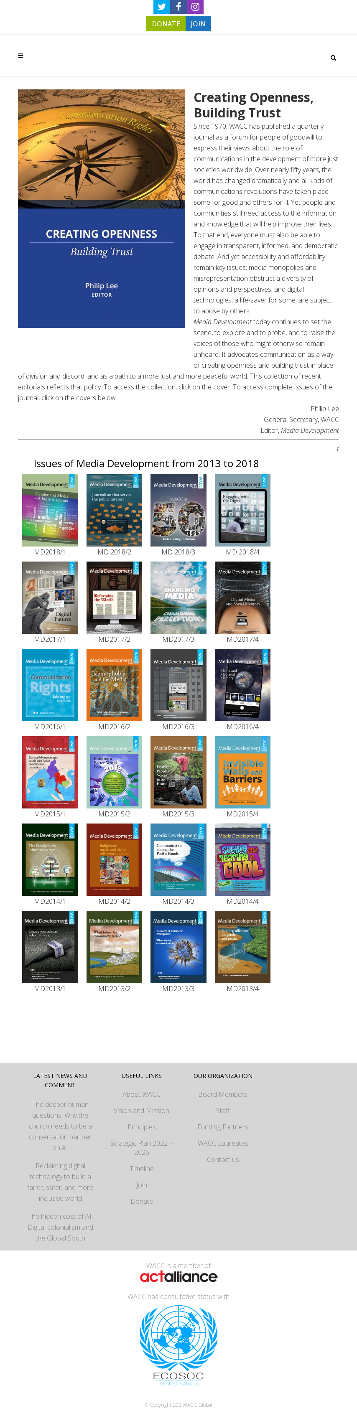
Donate (141, 1201)
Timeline (142, 1168)
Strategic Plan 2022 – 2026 (141, 1148)
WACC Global (197, 1404)
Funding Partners (222, 1126)
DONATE (166, 23)
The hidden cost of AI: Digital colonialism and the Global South (60, 1227)
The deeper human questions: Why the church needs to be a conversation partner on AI (60, 1126)
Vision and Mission (141, 1110)
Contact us (223, 1159)
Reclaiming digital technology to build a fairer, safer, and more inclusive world (60, 1182)
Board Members (222, 1094)
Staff (223, 1110)
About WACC (141, 1094)
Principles (142, 1126)
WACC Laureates (223, 1143)
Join (141, 1185)
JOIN (198, 23)
